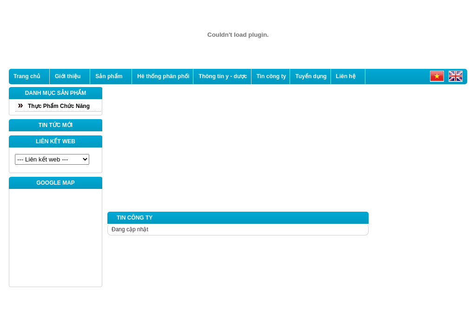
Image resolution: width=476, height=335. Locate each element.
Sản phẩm (108, 76)
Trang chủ (26, 76)
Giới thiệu (67, 76)
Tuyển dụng (310, 76)
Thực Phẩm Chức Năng (59, 106)
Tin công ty (271, 76)
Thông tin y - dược (222, 76)
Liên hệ (346, 76)
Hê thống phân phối (163, 76)
